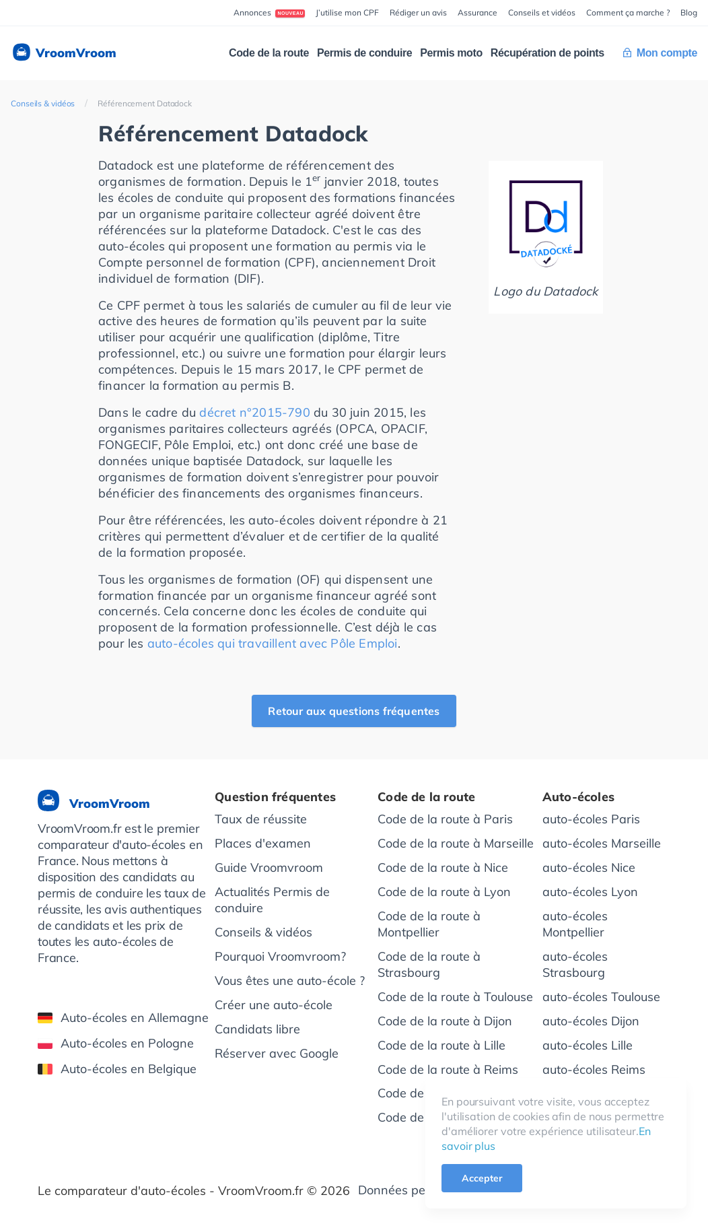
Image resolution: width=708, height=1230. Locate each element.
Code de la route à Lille (441, 1045)
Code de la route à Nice (443, 867)
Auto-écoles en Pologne (116, 1043)
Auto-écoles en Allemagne (123, 1017)
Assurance (477, 12)
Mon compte (660, 53)
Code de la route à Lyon (444, 891)
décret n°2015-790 (254, 412)
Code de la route (269, 53)
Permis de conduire (364, 53)
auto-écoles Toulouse (601, 996)
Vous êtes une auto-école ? (290, 980)
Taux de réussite (261, 819)
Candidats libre (257, 1029)
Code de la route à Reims (448, 1069)
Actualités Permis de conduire (272, 900)
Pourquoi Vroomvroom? (280, 956)
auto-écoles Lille (587, 1045)
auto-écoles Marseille (601, 843)
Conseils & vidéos (43, 103)
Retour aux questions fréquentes (353, 711)
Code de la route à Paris (445, 819)
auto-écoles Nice (588, 867)
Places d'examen (263, 843)
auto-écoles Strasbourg (575, 964)
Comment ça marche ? (628, 12)
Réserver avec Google (277, 1053)
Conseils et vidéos (541, 12)
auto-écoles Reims (593, 1069)
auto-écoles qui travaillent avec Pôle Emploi (272, 643)
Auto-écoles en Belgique (117, 1069)
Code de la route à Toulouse (455, 996)
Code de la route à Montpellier (429, 924)
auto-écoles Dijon (590, 1021)
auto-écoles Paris (591, 819)
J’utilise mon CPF (347, 12)
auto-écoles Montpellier (575, 924)
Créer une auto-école (273, 1005)
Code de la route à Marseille (456, 843)
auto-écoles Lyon (590, 891)
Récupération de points (547, 53)
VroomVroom (63, 53)
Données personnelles (420, 1190)
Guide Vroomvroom (269, 867)
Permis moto (451, 53)
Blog (688, 12)
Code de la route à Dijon (445, 1021)
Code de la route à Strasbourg (429, 964)
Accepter (482, 1178)
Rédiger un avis (418, 12)
